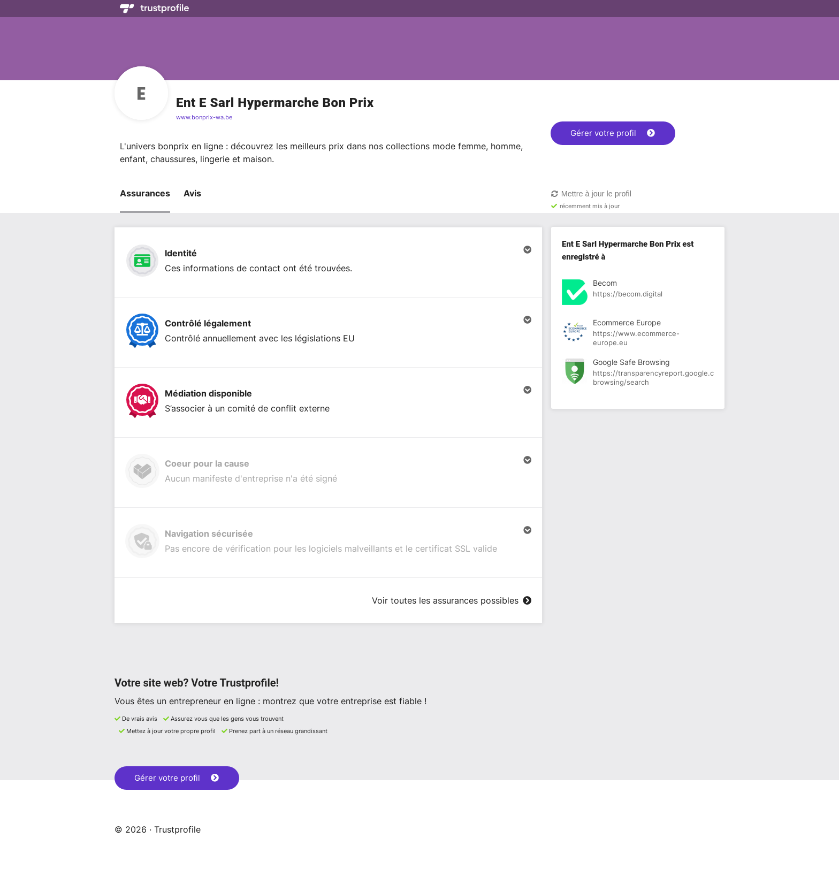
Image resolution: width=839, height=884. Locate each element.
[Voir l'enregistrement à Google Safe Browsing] (638, 373)
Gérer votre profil (612, 133)
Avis (192, 193)
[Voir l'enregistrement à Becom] (638, 293)
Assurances (145, 193)
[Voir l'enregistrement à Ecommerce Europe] (638, 333)
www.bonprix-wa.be (204, 117)
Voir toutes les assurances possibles (451, 600)
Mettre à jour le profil (591, 193)
